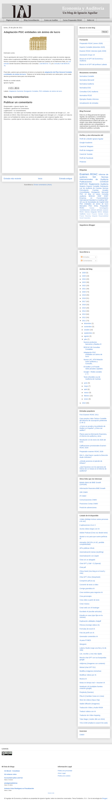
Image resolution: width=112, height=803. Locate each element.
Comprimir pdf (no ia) (87, 581)
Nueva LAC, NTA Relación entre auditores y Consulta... (93, 361)
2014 (84, 311)
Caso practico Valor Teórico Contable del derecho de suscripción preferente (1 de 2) (93, 420)
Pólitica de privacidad (65, 771)
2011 (84, 321)
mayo (86, 386)
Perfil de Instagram (86, 150)
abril (86, 389)
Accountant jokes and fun (13, 778)
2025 (84, 276)
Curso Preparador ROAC (72, 20)
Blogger (104, 798)
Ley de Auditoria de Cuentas (91, 188)
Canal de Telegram (86, 146)
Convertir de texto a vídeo (89, 585)
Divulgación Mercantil (99, 192)
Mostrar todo (51, 793)
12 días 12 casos (92, 194)
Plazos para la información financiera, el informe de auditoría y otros (93, 435)
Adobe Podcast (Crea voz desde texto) (94, 533)
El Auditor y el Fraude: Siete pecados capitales (93, 368)
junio (86, 383)
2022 (84, 285)
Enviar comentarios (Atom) (43, 185)
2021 (84, 289)
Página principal (12, 20)
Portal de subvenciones (88, 507)
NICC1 (100, 212)
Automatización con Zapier (89, 556)
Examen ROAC (89, 174)
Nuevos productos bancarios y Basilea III (92, 343)
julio (85, 339)
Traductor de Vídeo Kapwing (90, 715)
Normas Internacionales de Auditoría (94, 178)
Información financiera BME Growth (92, 488)
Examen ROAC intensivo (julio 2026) (93, 51)
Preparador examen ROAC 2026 (91, 451)
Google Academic (86, 143)
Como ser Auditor (51, 20)
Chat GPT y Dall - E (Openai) (90, 563)
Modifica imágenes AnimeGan (90, 671)
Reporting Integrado (91, 216)
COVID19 (104, 182)
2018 (84, 298)
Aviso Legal (62, 773)
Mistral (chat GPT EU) (88, 667)
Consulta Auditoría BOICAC (94, 195)
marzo (86, 392)
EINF (99, 196)
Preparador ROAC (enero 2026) (91, 43)
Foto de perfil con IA (87, 633)
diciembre (88, 323)
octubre (87, 330)
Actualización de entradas (89, 103)
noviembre (88, 327)
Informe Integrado (91, 212)
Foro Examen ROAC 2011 (89, 415)
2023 (84, 282)
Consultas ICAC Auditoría (89, 92)
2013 (84, 314)
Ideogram (83, 644)
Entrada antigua (65, 179)
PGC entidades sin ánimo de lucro (50, 91)
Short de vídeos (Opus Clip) (90, 700)
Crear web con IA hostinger (89, 608)
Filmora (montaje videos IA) (90, 625)
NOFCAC (84, 184)
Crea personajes (86, 596)
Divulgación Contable (31, 91)
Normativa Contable (87, 76)
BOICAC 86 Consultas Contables (92, 348)
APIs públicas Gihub (87, 548)
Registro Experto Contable (89, 186)
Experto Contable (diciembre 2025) (92, 47)
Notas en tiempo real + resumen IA (92, 683)
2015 (84, 308)
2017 (84, 301)
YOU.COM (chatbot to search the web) (94, 723)
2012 (84, 317)
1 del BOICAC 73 (45, 63)
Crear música (84, 604)
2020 (84, 292)
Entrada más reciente (12, 179)
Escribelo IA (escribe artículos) (91, 611)
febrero (87, 396)
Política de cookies (64, 776)
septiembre (88, 333)
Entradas (85, 257)
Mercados (83, 206)
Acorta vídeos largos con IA (90, 529)
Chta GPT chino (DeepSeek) (90, 577)
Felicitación (104, 186)
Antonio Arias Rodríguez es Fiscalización (19, 788)
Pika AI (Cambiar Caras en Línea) (92, 696)
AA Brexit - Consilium (12, 771)
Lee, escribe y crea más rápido (91, 654)
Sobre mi (90, 20)
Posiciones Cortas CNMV (89, 504)
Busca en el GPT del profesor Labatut (93, 64)
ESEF (106, 196)
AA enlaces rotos (10, 774)
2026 (84, 273)
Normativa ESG (85, 88)
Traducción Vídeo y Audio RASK (91, 707)
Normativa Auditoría (87, 84)
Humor (89, 214)
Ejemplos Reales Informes (89, 99)
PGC (81, 194)
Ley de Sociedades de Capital (93, 202)
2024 (84, 279)
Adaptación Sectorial (16, 91)
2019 (84, 295)
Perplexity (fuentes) (87, 692)
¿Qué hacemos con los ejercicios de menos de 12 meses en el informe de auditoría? (93, 469)
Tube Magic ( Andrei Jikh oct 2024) (92, 719)
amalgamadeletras (10, 783)
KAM (106, 202)
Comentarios (86, 261)
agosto (86, 336)
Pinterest (83, 162)
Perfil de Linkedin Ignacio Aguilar (91, 139)
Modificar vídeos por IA (88, 675)
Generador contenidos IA (89, 636)
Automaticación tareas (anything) (91, 552)
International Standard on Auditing (92, 200)
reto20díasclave (85, 210)
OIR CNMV (84, 492)
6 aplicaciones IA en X (88, 525)
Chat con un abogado (87, 560)
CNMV (82, 735)
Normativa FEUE (86, 95)
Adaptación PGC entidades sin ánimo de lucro (93, 354)
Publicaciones (86, 182)
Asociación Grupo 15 (87, 55)
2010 (84, 403)
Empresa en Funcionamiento (94, 198)
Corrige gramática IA (87, 588)
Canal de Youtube (86, 154)
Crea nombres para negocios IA (91, 592)
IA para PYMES (85, 640)
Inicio (40, 179)
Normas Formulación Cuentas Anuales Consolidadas (94, 190)
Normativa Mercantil (87, 80)
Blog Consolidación (31, 20)
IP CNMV (83, 496)
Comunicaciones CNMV (88, 500)
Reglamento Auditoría (98, 184)
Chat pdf (83, 567)
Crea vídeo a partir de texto (89, 600)
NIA (94, 177)
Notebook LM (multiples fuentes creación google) (91, 687)
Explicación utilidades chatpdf (90, 621)
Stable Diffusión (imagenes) (90, 704)
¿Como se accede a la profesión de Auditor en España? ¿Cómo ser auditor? (92, 428)
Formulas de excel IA (87, 629)
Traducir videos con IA (88, 711)
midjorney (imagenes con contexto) (92, 663)
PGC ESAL (93, 206)
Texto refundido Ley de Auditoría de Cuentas (92, 378)
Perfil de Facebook (86, 158)
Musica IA (83, 679)
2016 (84, 305)
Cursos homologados (99, 208)
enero (86, 399)
